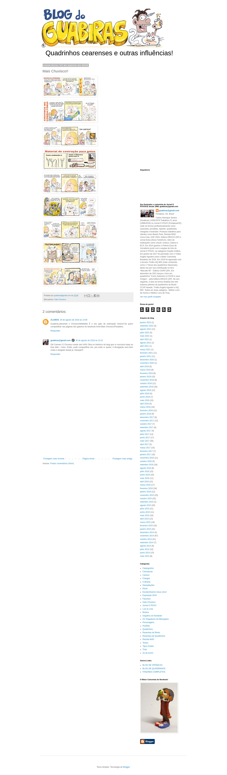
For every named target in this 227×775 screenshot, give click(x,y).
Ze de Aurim (148, 653)
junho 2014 (145, 552)
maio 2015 (144, 515)
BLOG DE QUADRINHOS (154, 668)
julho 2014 (144, 549)
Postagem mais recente (53, 458)
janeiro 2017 (145, 454)
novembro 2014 (147, 536)
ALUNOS (55, 320)
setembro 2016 (146, 464)
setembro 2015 (146, 502)
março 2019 (145, 370)
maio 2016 (144, 478)
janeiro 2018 (145, 414)
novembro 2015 (147, 495)
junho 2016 (145, 475)
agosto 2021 (145, 343)
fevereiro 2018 (146, 410)
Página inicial (88, 458)
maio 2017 (144, 441)
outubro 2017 (146, 424)
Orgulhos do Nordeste (152, 616)
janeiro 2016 (145, 492)
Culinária (146, 582)
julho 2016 (144, 471)
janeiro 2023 (145, 322)
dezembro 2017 (147, 417)
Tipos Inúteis (148, 646)
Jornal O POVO (149, 605)
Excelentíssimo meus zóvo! (155, 592)
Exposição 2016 (150, 595)
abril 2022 (144, 339)
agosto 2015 (145, 505)
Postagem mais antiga (122, 458)
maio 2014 (144, 556)
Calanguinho (148, 568)
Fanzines (147, 599)
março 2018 (145, 407)
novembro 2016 (147, 458)
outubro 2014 (146, 539)
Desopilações (149, 585)
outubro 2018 (146, 383)
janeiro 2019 (145, 376)
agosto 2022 (145, 329)
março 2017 (145, 448)
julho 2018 (144, 393)
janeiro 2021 (145, 356)
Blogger (126, 767)
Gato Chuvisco (60, 299)
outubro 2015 (146, 498)
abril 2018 (144, 404)
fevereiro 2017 (146, 451)
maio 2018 (144, 400)
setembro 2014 (146, 542)
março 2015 (145, 522)
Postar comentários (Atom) (62, 463)
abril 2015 (144, 519)
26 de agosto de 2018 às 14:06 (73, 320)
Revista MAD (148, 639)
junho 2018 (145, 397)
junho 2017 (145, 437)
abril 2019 (144, 366)
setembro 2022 (146, 326)
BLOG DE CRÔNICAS (152, 665)
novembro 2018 (147, 380)
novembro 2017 (147, 420)
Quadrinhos (148, 629)
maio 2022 (144, 336)
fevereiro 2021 (146, 353)
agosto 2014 (145, 546)
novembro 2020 (147, 363)
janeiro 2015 (145, 529)
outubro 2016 (146, 461)
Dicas (145, 588)
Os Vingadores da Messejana (156, 619)
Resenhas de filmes (151, 632)
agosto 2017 (145, 431)
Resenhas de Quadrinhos (154, 636)
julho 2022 (144, 332)
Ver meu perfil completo (150, 297)
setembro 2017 (146, 427)
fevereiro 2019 (146, 373)
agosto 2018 (145, 390)
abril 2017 (144, 444)
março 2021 (145, 349)
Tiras (145, 649)
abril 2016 (144, 481)
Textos (145, 643)
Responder (55, 331)
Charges (146, 578)
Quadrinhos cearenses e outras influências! (109, 53)
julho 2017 (144, 434)
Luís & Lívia (148, 609)
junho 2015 (145, 512)
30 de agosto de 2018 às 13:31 (89, 340)
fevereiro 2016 (146, 488)
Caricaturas (148, 571)
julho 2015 (144, 508)
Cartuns (146, 575)
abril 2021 (144, 346)
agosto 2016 (145, 468)
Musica (146, 612)
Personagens (148, 622)
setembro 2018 (146, 387)
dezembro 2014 (147, 532)
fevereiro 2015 (146, 525)
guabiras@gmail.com (61, 340)
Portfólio (146, 626)
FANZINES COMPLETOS (154, 672)
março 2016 (145, 485)
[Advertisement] (88, 430)
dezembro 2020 (147, 360)
